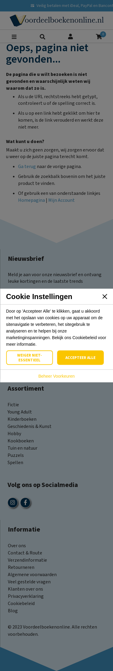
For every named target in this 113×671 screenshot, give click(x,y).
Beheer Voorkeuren (56, 376)
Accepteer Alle (80, 357)
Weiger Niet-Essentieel (29, 358)
